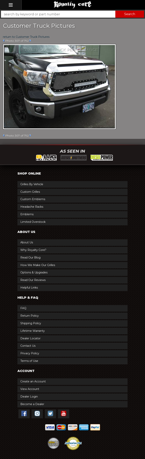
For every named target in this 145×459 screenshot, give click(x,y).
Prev (3, 40)
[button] (72, 14)
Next (30, 40)
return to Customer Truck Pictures (26, 37)
